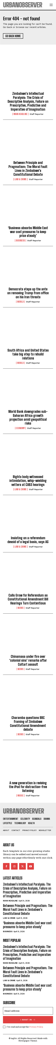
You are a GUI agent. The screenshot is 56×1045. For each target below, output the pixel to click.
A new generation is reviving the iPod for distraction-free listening (28, 787)
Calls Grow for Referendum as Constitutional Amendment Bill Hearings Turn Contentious (28, 599)
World (20, 302)
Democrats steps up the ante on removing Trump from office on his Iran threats (28, 293)
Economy (20, 428)
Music (20, 795)
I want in (28, 1019)
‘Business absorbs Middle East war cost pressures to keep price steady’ (28, 232)
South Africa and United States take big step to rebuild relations (28, 354)
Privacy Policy (36, 1026)
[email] (28, 1011)
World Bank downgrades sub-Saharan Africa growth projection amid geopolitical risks (28, 417)
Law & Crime (20, 179)
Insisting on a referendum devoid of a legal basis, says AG (28, 540)
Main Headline (20, 114)
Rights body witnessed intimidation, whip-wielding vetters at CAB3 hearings (28, 481)
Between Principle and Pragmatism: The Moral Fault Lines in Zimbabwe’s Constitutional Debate (28, 168)
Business (20, 240)
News (20, 608)
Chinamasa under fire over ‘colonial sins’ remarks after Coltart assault (28, 660)
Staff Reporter (36, 114)
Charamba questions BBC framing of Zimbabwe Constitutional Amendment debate (28, 724)
